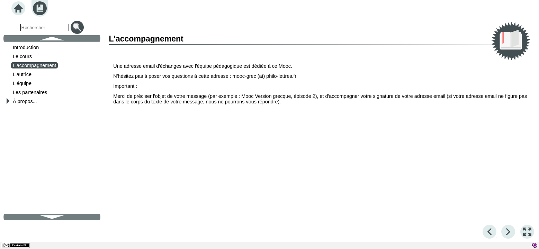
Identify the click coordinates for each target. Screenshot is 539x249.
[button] (527, 232)
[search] (44, 27)
